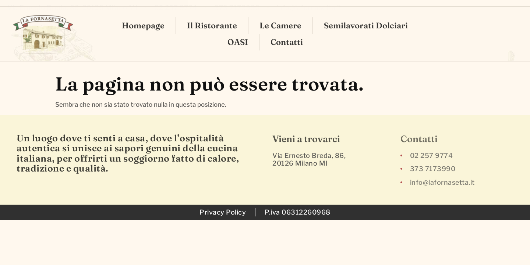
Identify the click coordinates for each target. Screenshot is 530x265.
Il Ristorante (212, 17)
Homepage (143, 17)
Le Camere (280, 17)
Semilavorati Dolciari (366, 17)
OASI (237, 33)
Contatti (287, 33)
